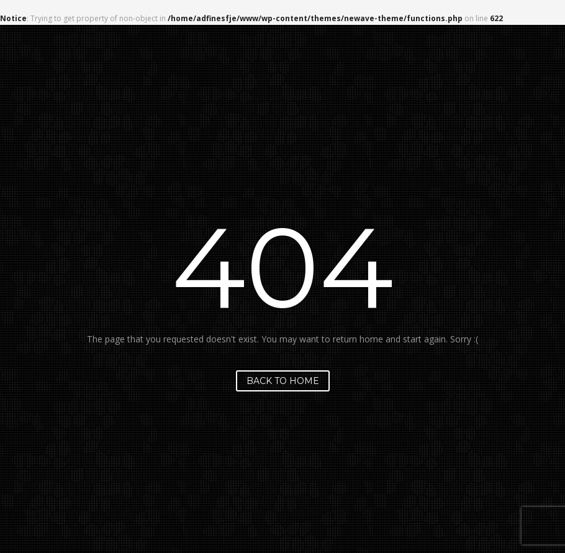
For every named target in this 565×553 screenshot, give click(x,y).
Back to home (282, 380)
